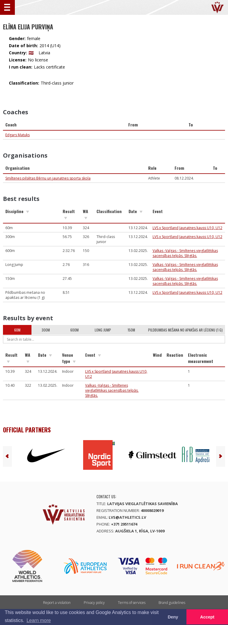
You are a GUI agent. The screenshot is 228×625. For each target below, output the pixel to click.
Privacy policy (94, 602)
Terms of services (131, 602)
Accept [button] (207, 617)
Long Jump (103, 329)
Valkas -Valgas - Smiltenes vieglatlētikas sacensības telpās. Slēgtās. (185, 253)
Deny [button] (173, 617)
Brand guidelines (172, 602)
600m (74, 329)
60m (17, 329)
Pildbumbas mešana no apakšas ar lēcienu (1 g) (185, 329)
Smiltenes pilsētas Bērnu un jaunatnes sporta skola (48, 178)
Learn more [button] (38, 620)
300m (46, 329)
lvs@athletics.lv (127, 517)
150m (131, 329)
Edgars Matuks (17, 134)
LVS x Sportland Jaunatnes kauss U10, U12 (187, 227)
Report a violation (57, 602)
